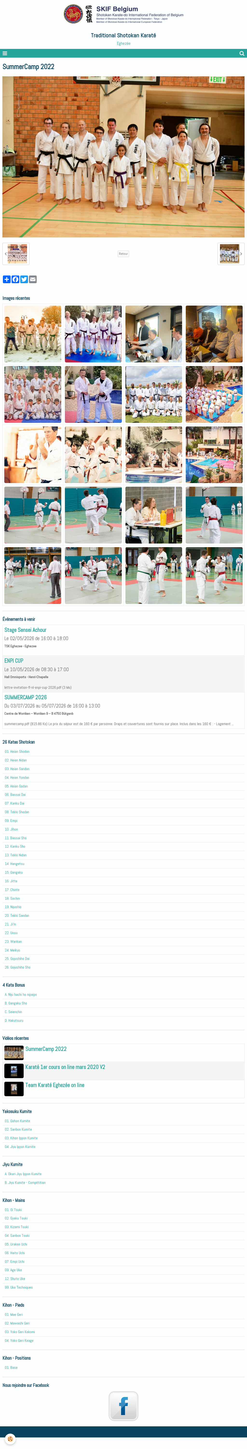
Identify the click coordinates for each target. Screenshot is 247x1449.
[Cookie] (10, 1439)
